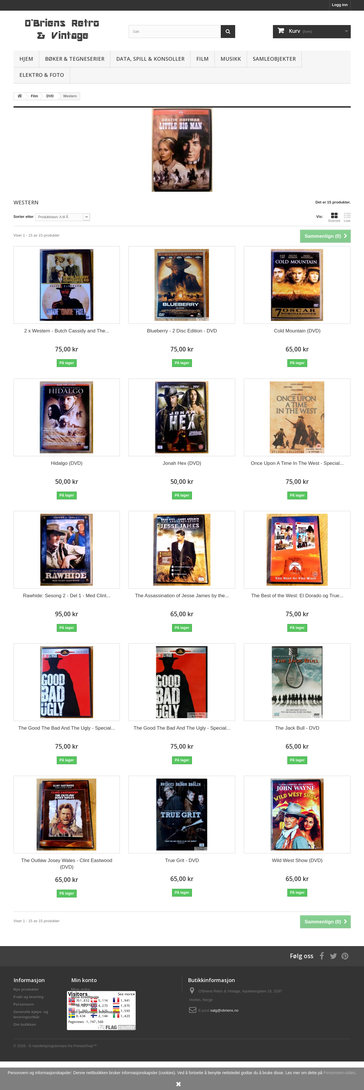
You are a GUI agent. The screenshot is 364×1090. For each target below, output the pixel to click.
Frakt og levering (29, 997)
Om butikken (25, 1024)
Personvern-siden (339, 1072)
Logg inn (340, 5)
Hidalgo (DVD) (67, 463)
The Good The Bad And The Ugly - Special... (66, 728)
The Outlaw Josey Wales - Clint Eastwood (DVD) (66, 864)
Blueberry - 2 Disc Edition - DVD (182, 331)
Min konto (84, 980)
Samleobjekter (274, 58)
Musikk (230, 58)
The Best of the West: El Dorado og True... (297, 595)
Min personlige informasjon (95, 1012)
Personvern (24, 1004)
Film (202, 58)
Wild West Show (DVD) (297, 860)
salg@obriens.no (224, 1010)
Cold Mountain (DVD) (297, 331)
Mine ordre (80, 989)
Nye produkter (26, 989)
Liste (347, 217)
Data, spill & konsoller (150, 58)
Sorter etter (24, 216)
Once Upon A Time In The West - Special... (297, 463)
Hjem (26, 58)
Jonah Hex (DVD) (182, 463)
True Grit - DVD (182, 860)
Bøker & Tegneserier (74, 58)
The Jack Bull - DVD (297, 728)
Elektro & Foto (41, 74)
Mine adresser (83, 1004)
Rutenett (334, 217)
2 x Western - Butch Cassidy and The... (66, 331)
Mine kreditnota (85, 997)
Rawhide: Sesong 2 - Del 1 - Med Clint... (66, 595)
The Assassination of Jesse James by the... (182, 595)
